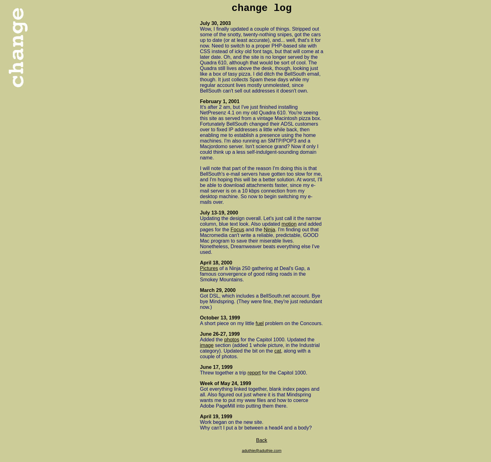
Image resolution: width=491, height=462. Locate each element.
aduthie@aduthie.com (262, 450)
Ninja (269, 229)
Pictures (209, 268)
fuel (260, 323)
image (207, 345)
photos (231, 339)
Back (261, 440)
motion (289, 224)
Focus (237, 229)
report (254, 372)
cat (277, 351)
